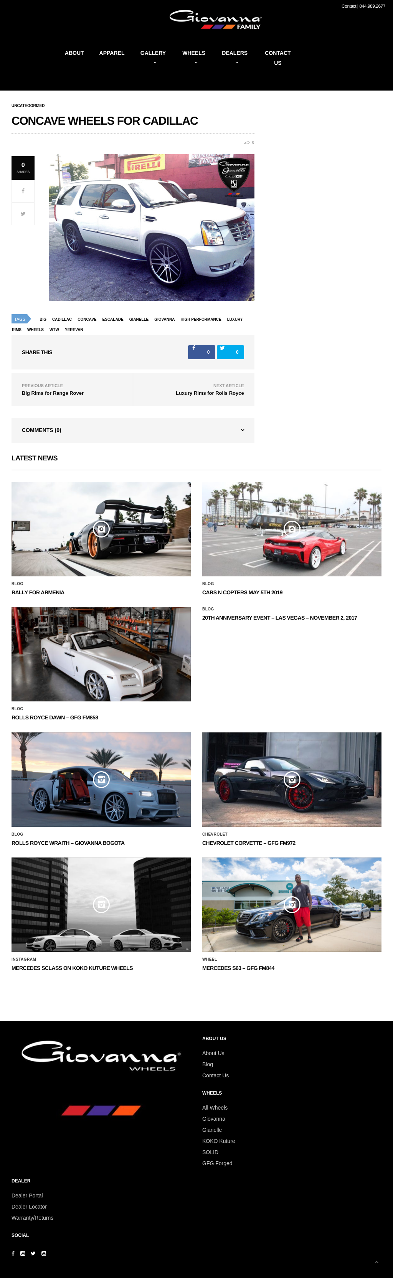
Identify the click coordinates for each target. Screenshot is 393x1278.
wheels (35, 330)
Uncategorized (28, 106)
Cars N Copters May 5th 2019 (242, 592)
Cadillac (62, 319)
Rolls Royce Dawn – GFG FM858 (55, 717)
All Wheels (215, 1108)
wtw (54, 330)
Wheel (209, 959)
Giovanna (213, 1119)
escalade (113, 319)
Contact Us (215, 1075)
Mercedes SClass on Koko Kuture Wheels (72, 968)
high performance (200, 319)
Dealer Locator (29, 1207)
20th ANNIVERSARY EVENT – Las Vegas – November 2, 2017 (279, 618)
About (74, 53)
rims (16, 330)
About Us (213, 1053)
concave (87, 319)
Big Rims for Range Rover (53, 393)
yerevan (74, 330)
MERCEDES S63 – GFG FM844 (238, 968)
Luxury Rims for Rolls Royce (210, 393)
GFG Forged (217, 1163)
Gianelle (139, 319)
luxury (235, 319)
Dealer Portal (27, 1195)
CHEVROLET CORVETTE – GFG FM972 (249, 843)
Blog (17, 584)
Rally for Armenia (38, 592)
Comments (41, 430)
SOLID (210, 1152)
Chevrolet (215, 834)
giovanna (164, 319)
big (43, 319)
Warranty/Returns (32, 1218)
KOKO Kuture (218, 1141)
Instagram (24, 959)
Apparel (112, 53)
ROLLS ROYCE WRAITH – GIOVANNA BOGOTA (68, 843)
